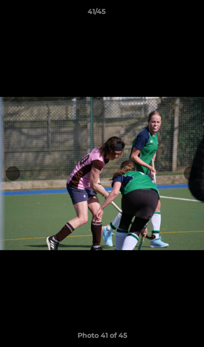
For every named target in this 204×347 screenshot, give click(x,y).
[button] (169, 14)
